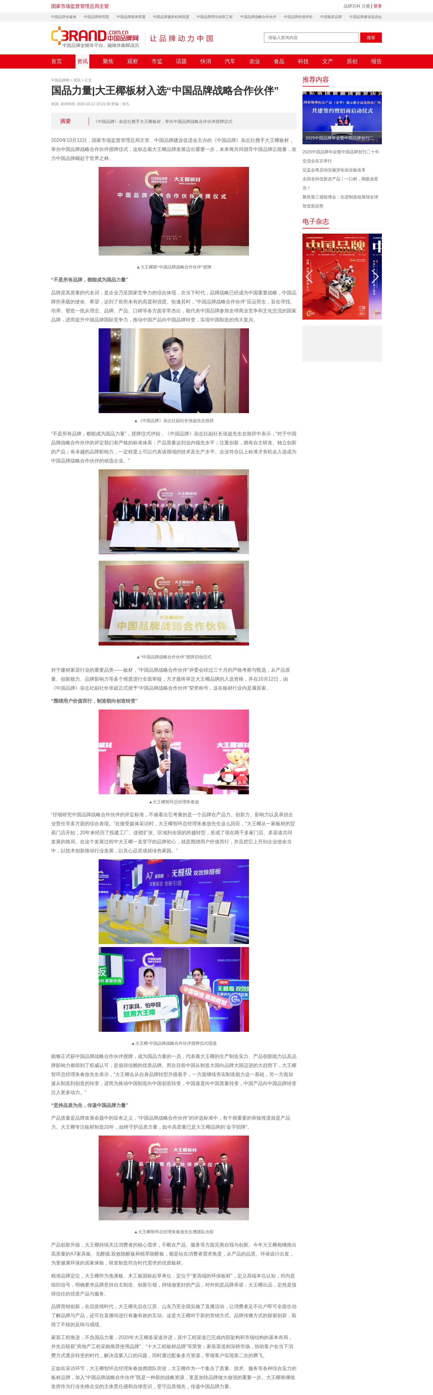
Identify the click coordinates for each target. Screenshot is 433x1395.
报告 (376, 61)
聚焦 (108, 61)
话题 (181, 61)
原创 (352, 61)
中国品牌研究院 (96, 17)
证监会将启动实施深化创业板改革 (334, 169)
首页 (56, 61)
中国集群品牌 (331, 17)
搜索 (371, 37)
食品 (279, 61)
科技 (303, 61)
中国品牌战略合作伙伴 (258, 17)
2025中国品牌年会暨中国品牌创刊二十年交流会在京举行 (344, 138)
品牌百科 (352, 6)
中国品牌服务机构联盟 (171, 17)
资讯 (82, 61)
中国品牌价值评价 (298, 17)
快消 (205, 61)
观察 (132, 61)
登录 (377, 6)
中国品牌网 (60, 80)
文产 (327, 61)
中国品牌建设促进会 (365, 17)
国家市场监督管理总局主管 (80, 6)
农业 (254, 61)
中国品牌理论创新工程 (215, 17)
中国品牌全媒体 (63, 17)
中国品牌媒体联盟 (131, 17)
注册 (366, 6)
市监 (157, 61)
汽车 (230, 61)
